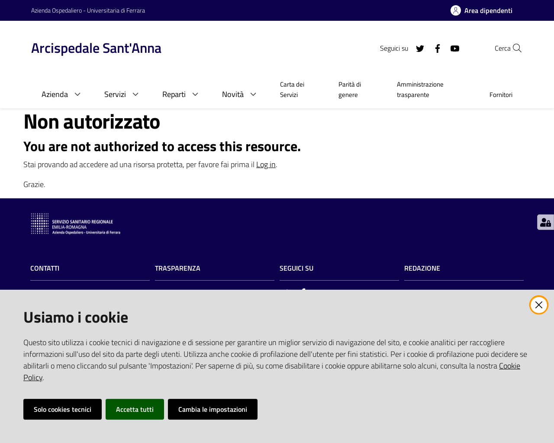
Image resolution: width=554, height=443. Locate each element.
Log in (266, 164)
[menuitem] (299, 90)
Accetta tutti (135, 409)
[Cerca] (512, 48)
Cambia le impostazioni (212, 409)
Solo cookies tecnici (62, 409)
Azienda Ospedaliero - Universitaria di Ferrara (88, 10)
